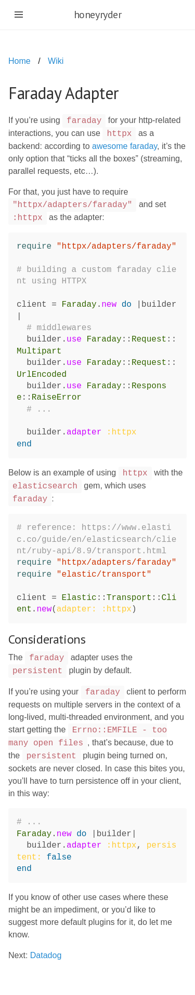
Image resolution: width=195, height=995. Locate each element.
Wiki (55, 61)
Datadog (46, 955)
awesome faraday (124, 146)
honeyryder (98, 14)
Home (19, 61)
